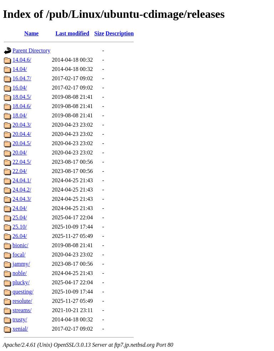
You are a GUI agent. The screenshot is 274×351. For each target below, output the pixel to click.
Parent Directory (31, 50)
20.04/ (19, 152)
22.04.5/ (21, 162)
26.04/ (19, 236)
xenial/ (20, 329)
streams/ (21, 310)
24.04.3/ (21, 199)
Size (99, 33)
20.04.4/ (21, 134)
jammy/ (21, 264)
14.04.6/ (21, 60)
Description (120, 33)
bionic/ (20, 245)
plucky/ (21, 282)
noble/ (19, 273)
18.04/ (19, 115)
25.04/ (19, 217)
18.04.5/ (21, 97)
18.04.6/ (21, 106)
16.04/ (19, 88)
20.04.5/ (21, 143)
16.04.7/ (21, 78)
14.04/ (19, 69)
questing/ (23, 292)
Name (31, 33)
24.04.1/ (21, 180)
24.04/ (19, 208)
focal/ (18, 254)
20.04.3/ (21, 125)
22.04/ (19, 171)
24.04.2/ (21, 190)
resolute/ (22, 301)
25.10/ (19, 227)
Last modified (72, 33)
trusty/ (19, 319)
